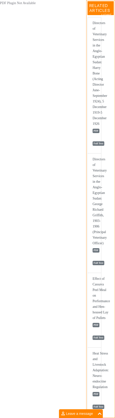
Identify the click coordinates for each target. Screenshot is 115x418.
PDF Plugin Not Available (18, 3)
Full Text (98, 143)
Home (106, 15)
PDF (96, 130)
